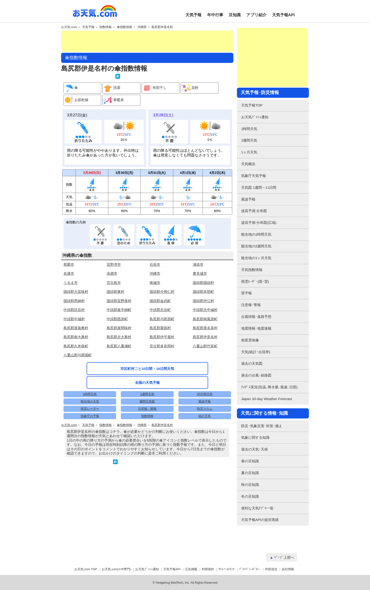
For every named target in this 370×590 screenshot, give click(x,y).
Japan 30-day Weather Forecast (266, 399)
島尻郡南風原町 (205, 319)
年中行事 (215, 15)
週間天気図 (147, 401)
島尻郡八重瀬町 (119, 346)
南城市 (155, 283)
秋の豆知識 (250, 485)
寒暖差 (113, 100)
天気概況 (248, 164)
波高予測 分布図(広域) (258, 223)
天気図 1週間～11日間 (258, 187)
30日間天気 (204, 394)
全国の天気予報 (147, 383)
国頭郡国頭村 (203, 283)
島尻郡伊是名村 (162, 27)
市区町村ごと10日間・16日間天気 (147, 369)
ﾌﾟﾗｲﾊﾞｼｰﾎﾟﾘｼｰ (250, 569)
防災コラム (204, 408)
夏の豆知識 (250, 473)
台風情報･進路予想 (256, 317)
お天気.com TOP (85, 569)
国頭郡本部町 (203, 292)
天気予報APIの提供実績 (260, 520)
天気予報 (193, 15)
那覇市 (68, 264)
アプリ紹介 (256, 15)
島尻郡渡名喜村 (205, 328)
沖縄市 (155, 273)
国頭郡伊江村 (203, 301)
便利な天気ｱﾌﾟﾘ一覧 (257, 508)
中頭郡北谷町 (160, 310)
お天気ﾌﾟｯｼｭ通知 (254, 117)
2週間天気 (147, 394)
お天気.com (95, 13)
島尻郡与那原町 (162, 319)
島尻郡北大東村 (119, 337)
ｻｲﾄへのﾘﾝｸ (227, 569)
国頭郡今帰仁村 (162, 292)
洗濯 (111, 88)
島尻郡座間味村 (119, 328)
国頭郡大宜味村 (75, 292)
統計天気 (204, 416)
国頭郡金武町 (160, 301)
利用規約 (208, 569)
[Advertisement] (147, 41)
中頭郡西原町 (117, 319)
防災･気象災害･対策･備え (261, 426)
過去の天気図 (251, 363)
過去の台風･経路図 (256, 375)
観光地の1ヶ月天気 (256, 258)
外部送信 (271, 569)
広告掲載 (191, 569)
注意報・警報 (147, 408)
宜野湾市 (114, 264)
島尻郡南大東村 (75, 337)
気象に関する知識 (255, 437)
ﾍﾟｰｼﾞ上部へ (284, 557)
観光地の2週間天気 (256, 246)
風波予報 (204, 401)
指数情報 (105, 27)
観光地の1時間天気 (256, 234)
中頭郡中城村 (74, 319)
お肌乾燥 (76, 100)
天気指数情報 (251, 270)
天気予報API (283, 15)
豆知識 (235, 15)
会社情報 (288, 569)
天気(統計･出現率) (255, 352)
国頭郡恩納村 (74, 301)
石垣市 (155, 264)
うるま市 (70, 283)
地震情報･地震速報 (256, 328)
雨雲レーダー (90, 408)
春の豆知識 (250, 461)
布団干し (154, 88)
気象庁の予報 (90, 416)
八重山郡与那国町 (77, 355)
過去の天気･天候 (254, 449)
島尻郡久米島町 (75, 346)
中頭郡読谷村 (74, 310)
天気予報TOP (252, 105)
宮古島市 (114, 283)
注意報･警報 (251, 305)
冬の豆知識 (250, 496)
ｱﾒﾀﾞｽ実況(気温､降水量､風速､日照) (269, 387)
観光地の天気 (90, 401)
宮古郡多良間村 (162, 346)
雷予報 (246, 293)
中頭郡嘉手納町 (119, 310)
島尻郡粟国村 (160, 328)
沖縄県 (142, 27)
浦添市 (198, 264)
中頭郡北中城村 (205, 310)
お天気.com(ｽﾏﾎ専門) (116, 569)
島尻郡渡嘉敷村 (75, 328)
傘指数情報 (124, 27)
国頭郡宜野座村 (119, 301)
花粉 (189, 88)
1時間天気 (90, 394)
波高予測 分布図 (254, 211)
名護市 (68, 273)
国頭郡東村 (115, 292)
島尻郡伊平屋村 (162, 337)
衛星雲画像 (250, 340)
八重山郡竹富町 (205, 346)
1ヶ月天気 (249, 152)
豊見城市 (200, 273)
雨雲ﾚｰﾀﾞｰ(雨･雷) (255, 281)
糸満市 (112, 273)
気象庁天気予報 (253, 176)
